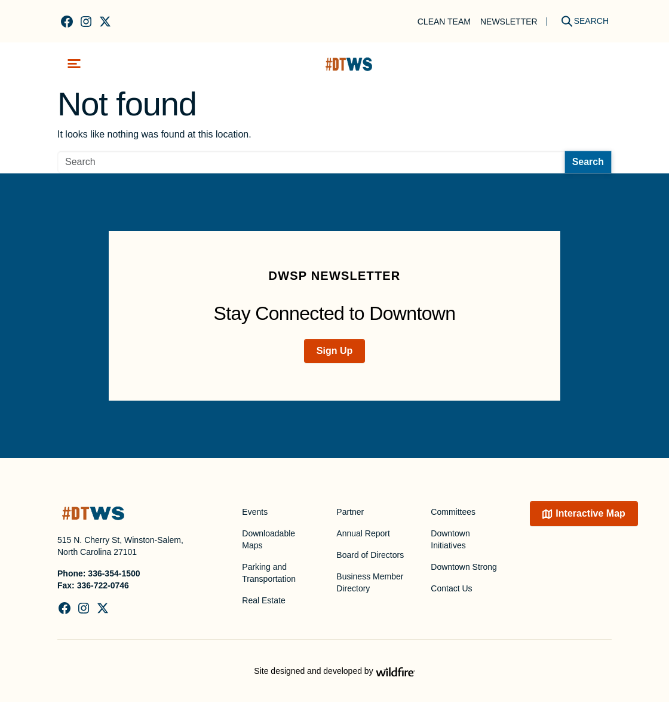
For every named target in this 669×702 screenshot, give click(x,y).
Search (588, 162)
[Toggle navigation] (74, 63)
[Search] (580, 21)
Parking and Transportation (269, 573)
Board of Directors (370, 555)
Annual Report (363, 533)
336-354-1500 (114, 573)
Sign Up (334, 351)
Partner (350, 512)
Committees (453, 512)
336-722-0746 (103, 585)
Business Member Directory (369, 582)
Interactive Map (590, 513)
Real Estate (263, 600)
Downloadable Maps (268, 539)
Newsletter (509, 21)
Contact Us (451, 588)
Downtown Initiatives (450, 539)
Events (255, 512)
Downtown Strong (464, 567)
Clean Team (444, 21)
